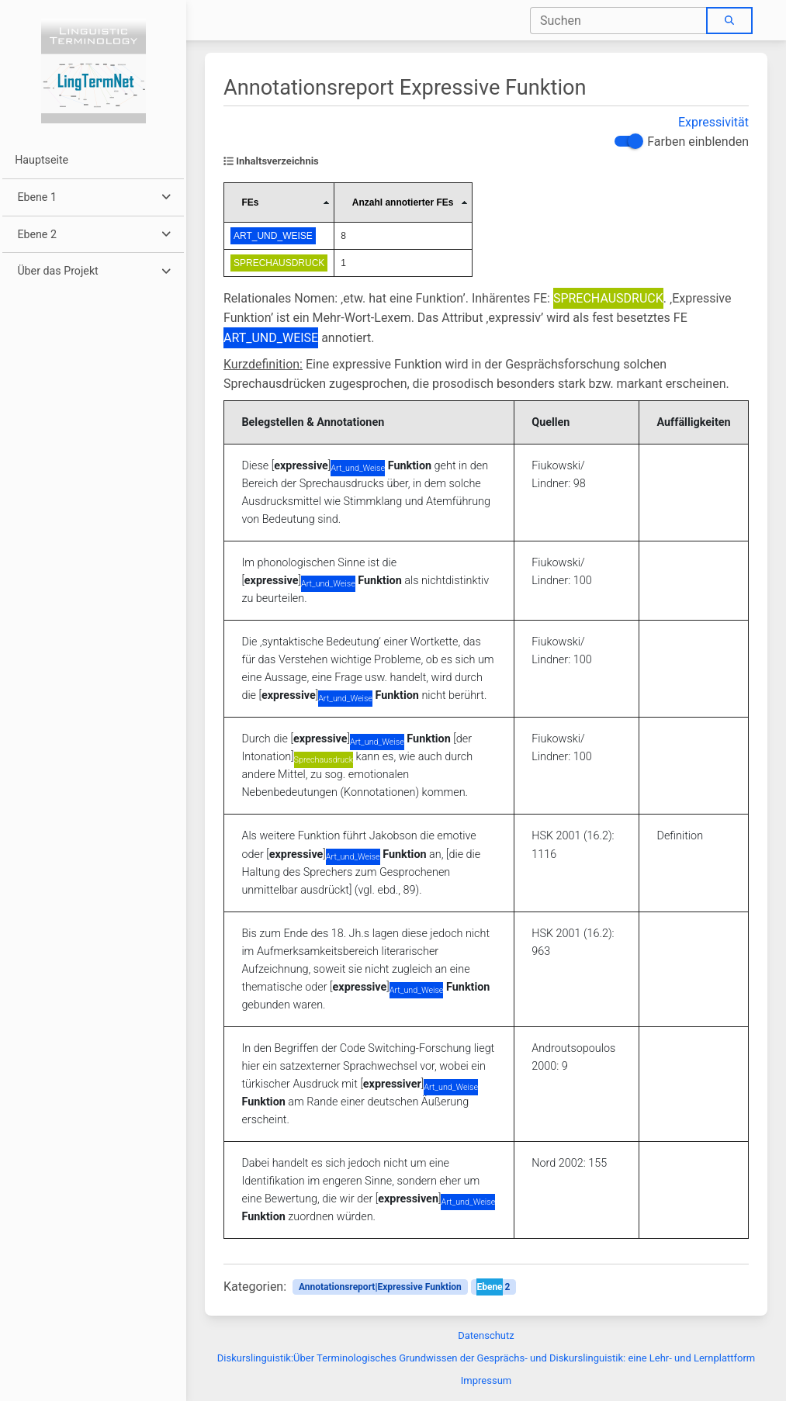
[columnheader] (279, 202)
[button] (93, 197)
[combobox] (619, 20)
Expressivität (713, 122)
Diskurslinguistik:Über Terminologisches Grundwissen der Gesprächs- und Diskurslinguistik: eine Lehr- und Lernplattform (486, 1358)
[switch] (627, 141)
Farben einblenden (698, 141)
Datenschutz (486, 1335)
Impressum (486, 1380)
